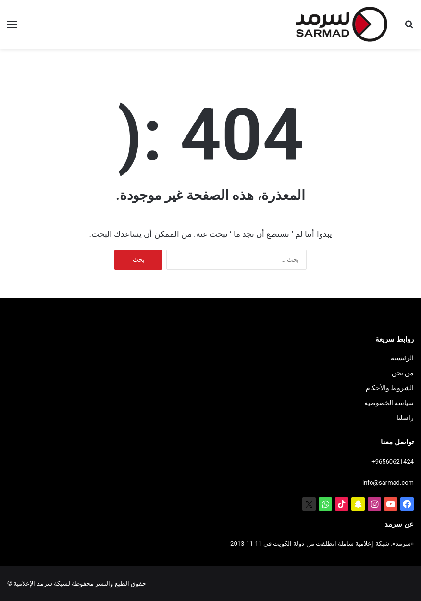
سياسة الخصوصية (389, 402)
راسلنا (405, 417)
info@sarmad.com (388, 482)
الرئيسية (402, 358)
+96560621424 (392, 461)
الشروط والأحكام (390, 388)
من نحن (403, 373)
